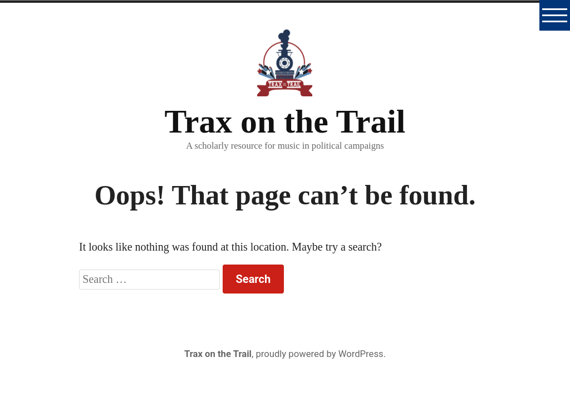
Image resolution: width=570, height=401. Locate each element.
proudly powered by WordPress (319, 354)
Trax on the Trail (285, 121)
